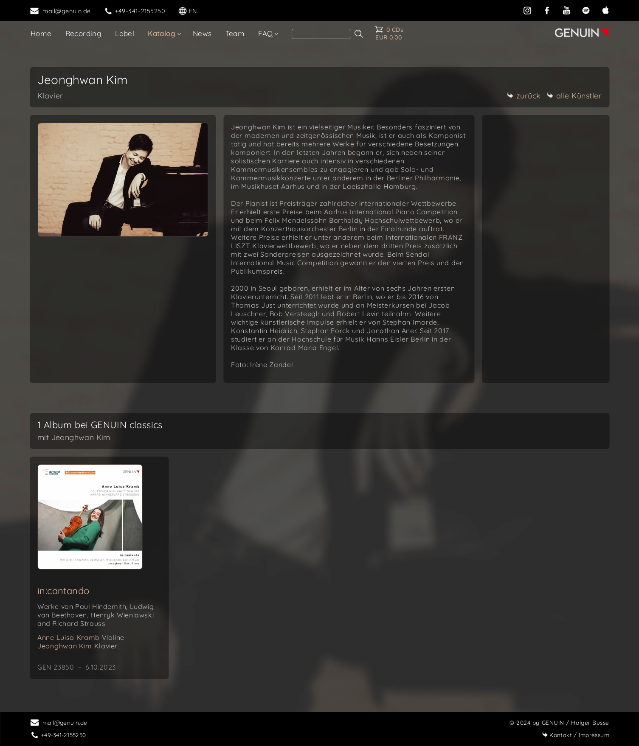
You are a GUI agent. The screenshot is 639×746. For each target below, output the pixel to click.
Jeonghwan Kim (77, 646)
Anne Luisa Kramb (80, 637)
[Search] (321, 34)
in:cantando (63, 591)
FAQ (265, 33)
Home (41, 33)
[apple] (605, 10)
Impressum (575, 734)
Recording (83, 33)
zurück (524, 96)
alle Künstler (574, 96)
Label (124, 33)
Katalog (161, 33)
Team (235, 33)
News (202, 33)
